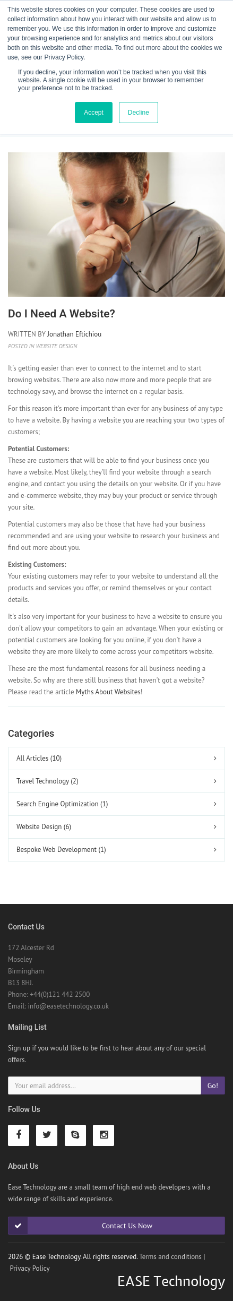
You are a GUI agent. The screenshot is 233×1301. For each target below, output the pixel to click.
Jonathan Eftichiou (74, 334)
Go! (213, 1085)
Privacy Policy (29, 1268)
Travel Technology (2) (47, 781)
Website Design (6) (43, 826)
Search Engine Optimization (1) (62, 803)
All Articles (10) (39, 758)
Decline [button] (138, 112)
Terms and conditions (170, 1256)
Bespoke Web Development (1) (61, 849)
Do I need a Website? (61, 313)
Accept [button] (93, 112)
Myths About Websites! (109, 691)
